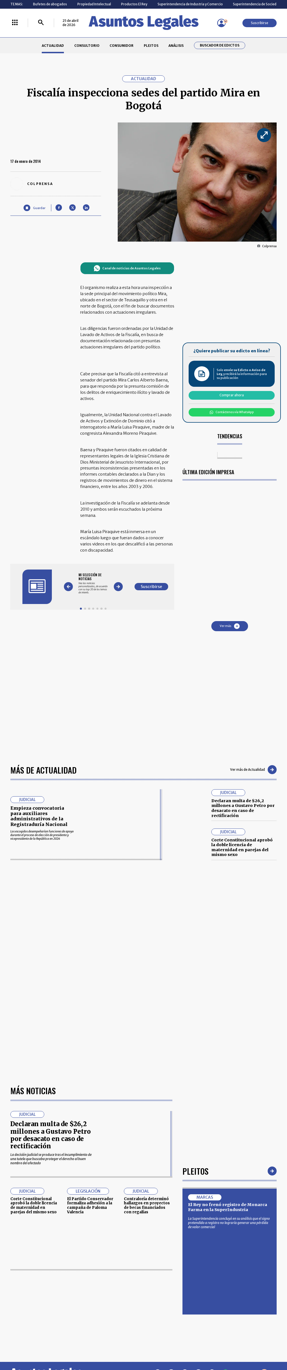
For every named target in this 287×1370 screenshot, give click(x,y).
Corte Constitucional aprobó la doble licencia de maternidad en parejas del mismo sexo (242, 847)
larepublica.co (27, 1346)
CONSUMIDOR (121, 45)
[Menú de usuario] (221, 23)
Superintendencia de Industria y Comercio (190, 4)
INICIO (15, 1280)
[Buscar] (40, 22)
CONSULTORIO (86, 45)
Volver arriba (252, 1215)
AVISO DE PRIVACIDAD (162, 1292)
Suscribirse (259, 23)
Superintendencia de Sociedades (258, 4)
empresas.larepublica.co (118, 1346)
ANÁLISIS (176, 45)
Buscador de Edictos (219, 45)
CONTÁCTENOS (106, 1282)
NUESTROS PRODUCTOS (113, 1292)
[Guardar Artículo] (34, 207)
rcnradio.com (261, 1346)
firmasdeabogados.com (176, 1346)
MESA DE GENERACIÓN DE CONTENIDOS (163, 1282)
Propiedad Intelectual (94, 4)
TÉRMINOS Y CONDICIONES (115, 1303)
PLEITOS (151, 45)
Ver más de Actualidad (253, 769)
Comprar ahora (231, 395)
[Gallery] (93, 583)
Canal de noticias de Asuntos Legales (127, 268)
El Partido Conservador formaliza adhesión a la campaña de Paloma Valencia (90, 1047)
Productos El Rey (134, 4)
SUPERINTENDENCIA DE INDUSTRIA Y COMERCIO (164, 1315)
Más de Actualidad (43, 770)
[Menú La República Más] (14, 22)
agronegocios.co (67, 1346)
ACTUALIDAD (53, 45)
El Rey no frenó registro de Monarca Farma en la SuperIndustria (227, 1049)
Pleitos (195, 1013)
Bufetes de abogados (50, 4)
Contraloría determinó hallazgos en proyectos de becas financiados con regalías (147, 1047)
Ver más (230, 626)
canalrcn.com (224, 1346)
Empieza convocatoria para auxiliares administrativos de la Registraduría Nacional (39, 816)
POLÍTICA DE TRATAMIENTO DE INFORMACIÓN (167, 1303)
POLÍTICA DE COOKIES (111, 1315)
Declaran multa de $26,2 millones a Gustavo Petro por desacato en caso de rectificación (243, 808)
